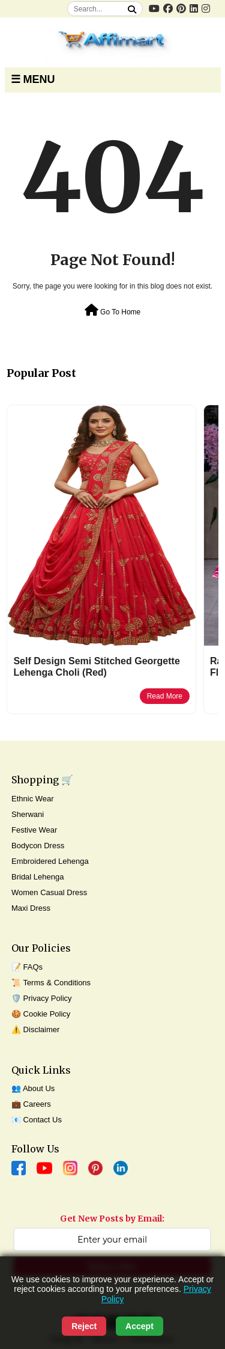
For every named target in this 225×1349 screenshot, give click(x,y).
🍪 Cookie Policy (40, 1013)
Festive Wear (34, 829)
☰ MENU (33, 79)
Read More (164, 696)
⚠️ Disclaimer (35, 1029)
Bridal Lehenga (37, 876)
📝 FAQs (27, 966)
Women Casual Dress (49, 892)
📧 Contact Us (36, 1119)
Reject (84, 1326)
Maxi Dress (30, 908)
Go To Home (112, 310)
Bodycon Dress (37, 845)
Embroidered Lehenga (50, 861)
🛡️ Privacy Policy (41, 998)
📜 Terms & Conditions (51, 982)
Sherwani (27, 814)
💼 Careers (31, 1104)
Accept (139, 1326)
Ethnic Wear (32, 798)
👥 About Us (33, 1088)
